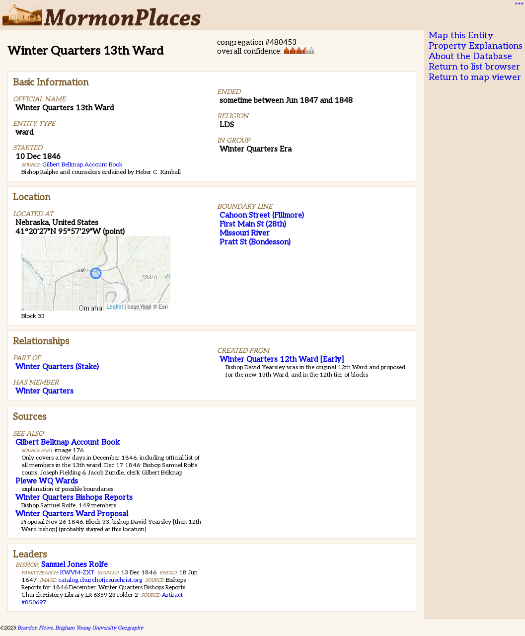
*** (518, 5)
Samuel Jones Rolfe (74, 564)
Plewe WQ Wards (46, 481)
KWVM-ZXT (77, 572)
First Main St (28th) (253, 224)
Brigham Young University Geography (99, 628)
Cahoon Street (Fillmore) (262, 215)
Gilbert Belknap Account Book (82, 164)
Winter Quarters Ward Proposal (71, 513)
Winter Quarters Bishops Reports (74, 497)
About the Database (470, 56)
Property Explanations (476, 46)
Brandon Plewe (35, 628)
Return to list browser (474, 67)
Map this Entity (461, 35)
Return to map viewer (475, 77)
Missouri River (245, 233)
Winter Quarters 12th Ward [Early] (282, 359)
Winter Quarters (44, 391)
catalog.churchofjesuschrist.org (100, 580)
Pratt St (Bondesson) (255, 242)
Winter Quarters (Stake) (57, 366)
